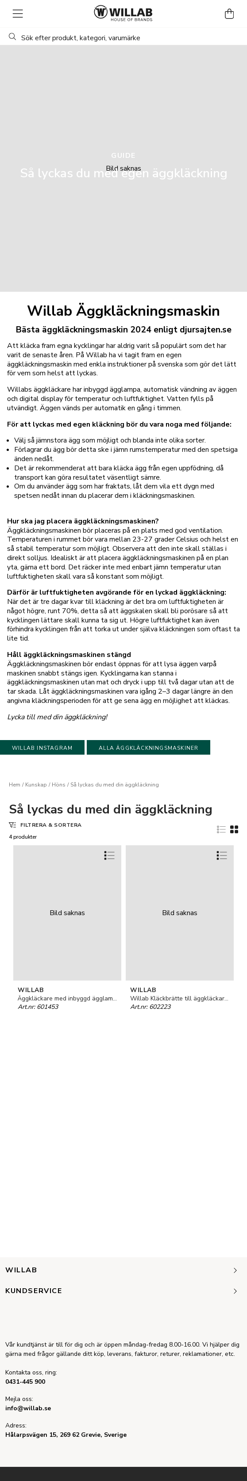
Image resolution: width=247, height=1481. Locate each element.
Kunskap (36, 784)
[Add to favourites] (109, 855)
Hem (14, 784)
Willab (122, 1270)
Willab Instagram (42, 748)
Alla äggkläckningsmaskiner (148, 748)
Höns (59, 784)
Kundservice (122, 1291)
